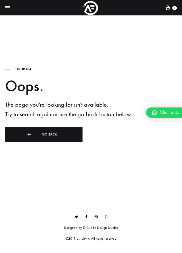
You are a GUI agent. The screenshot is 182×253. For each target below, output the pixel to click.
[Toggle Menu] (7, 8)
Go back (41, 134)
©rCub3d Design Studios (100, 227)
